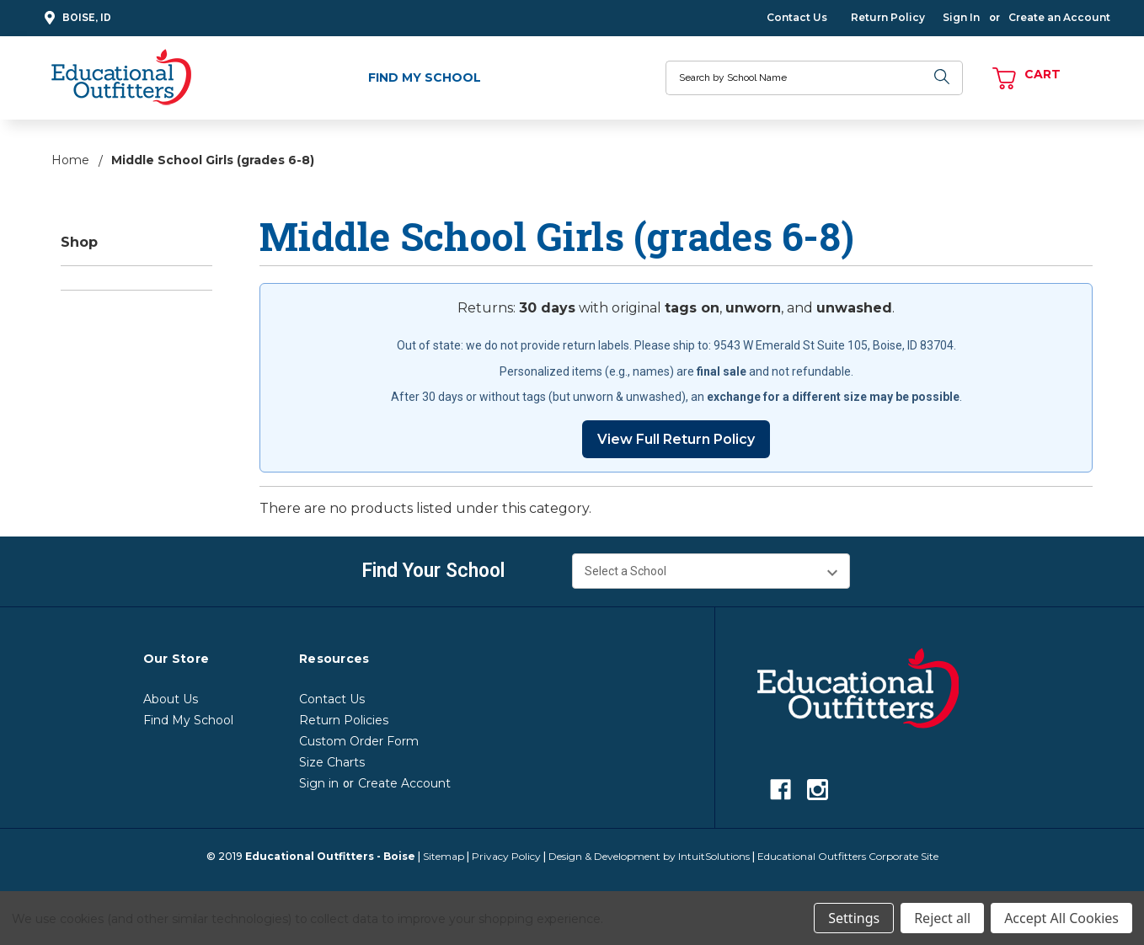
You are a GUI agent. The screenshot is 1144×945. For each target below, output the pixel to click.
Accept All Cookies (1061, 918)
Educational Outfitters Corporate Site (847, 856)
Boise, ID (75, 18)
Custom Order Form (359, 741)
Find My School (424, 77)
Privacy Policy (506, 856)
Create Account (404, 783)
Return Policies (343, 720)
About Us (170, 699)
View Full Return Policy (676, 439)
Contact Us (797, 17)
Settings (853, 918)
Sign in (319, 783)
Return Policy (888, 17)
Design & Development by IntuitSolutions (649, 856)
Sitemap (443, 856)
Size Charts (332, 762)
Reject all (942, 918)
